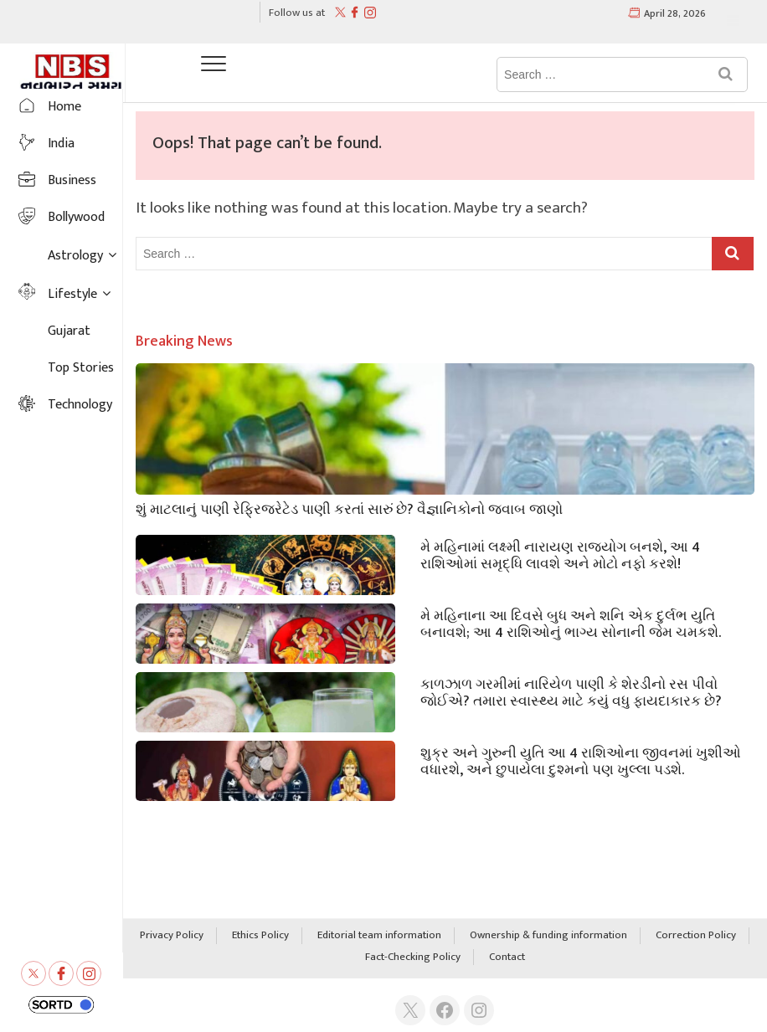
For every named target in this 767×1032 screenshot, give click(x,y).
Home (64, 106)
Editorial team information (379, 935)
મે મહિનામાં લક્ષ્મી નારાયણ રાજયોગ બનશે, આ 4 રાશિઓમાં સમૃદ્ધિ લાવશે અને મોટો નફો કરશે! (560, 554)
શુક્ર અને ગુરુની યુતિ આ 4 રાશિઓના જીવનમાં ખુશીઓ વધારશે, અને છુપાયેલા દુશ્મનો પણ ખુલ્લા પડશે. (580, 760)
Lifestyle (72, 294)
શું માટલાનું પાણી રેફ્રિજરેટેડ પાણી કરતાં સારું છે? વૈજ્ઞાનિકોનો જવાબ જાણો (349, 508)
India (61, 143)
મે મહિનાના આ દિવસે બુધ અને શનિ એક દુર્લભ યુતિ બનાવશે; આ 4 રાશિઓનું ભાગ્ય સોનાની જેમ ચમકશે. (570, 622)
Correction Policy (696, 935)
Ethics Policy (260, 935)
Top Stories (81, 368)
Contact (507, 957)
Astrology (75, 255)
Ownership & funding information (548, 935)
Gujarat (69, 331)
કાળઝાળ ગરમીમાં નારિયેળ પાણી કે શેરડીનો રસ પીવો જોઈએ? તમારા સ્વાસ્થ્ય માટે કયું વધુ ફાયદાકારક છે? (571, 691)
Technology (80, 404)
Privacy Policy (171, 935)
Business (72, 180)
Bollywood (76, 217)
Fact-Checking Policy (413, 957)
